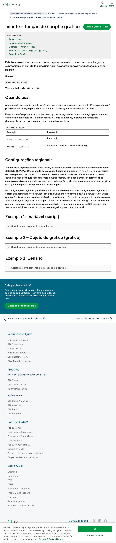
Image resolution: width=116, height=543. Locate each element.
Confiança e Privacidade (20, 436)
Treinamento (14, 348)
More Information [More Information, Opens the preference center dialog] (95, 535)
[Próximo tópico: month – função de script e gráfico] (86, 319)
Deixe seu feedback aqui (21, 305)
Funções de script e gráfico (22, 17)
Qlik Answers (14, 405)
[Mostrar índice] (6, 13)
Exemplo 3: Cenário (18, 54)
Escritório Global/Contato (21, 505)
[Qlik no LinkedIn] (100, 521)
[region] (57, 533)
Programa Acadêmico (19, 488)
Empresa (12, 471)
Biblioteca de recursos (19, 361)
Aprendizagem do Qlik (19, 352)
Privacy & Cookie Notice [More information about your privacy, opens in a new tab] (51, 539)
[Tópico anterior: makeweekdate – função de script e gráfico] (29, 319)
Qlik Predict (13, 409)
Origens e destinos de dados (23, 457)
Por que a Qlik (15, 427)
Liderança (13, 476)
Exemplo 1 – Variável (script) (22, 46)
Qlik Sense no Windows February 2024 (28, 13)
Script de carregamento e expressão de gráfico (38, 247)
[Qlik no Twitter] (94, 521)
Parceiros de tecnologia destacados (26, 453)
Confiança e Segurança (20, 432)
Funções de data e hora (49, 17)
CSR (10, 480)
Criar (52, 13)
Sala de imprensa (17, 501)
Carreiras (12, 497)
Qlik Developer (15, 344)
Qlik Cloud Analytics (18, 401)
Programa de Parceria (19, 493)
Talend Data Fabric (17, 388)
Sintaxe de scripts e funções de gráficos (76, 13)
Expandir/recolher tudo (96, 27)
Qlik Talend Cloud (17, 384)
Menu (111, 6)
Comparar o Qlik (16, 449)
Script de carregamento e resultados (32, 226)
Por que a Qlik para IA (19, 444)
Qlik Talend (13, 380)
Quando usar (15, 39)
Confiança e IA (15, 440)
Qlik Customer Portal (18, 357)
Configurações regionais (20, 43)
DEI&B (11, 484)
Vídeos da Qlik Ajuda (18, 340)
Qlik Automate (15, 413)
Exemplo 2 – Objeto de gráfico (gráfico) (28, 50)
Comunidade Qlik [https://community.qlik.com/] (78, 520)
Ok (95, 529)
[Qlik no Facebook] (105, 521)
